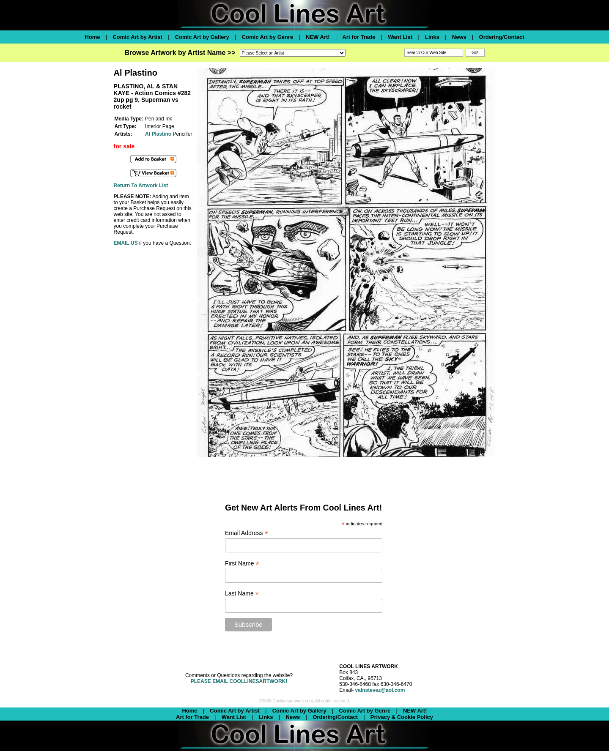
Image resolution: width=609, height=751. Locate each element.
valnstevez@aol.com (380, 690)
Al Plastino (158, 134)
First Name (242, 564)
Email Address (246, 533)
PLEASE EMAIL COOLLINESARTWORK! (239, 681)
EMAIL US (126, 243)
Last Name (242, 594)
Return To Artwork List (141, 185)
